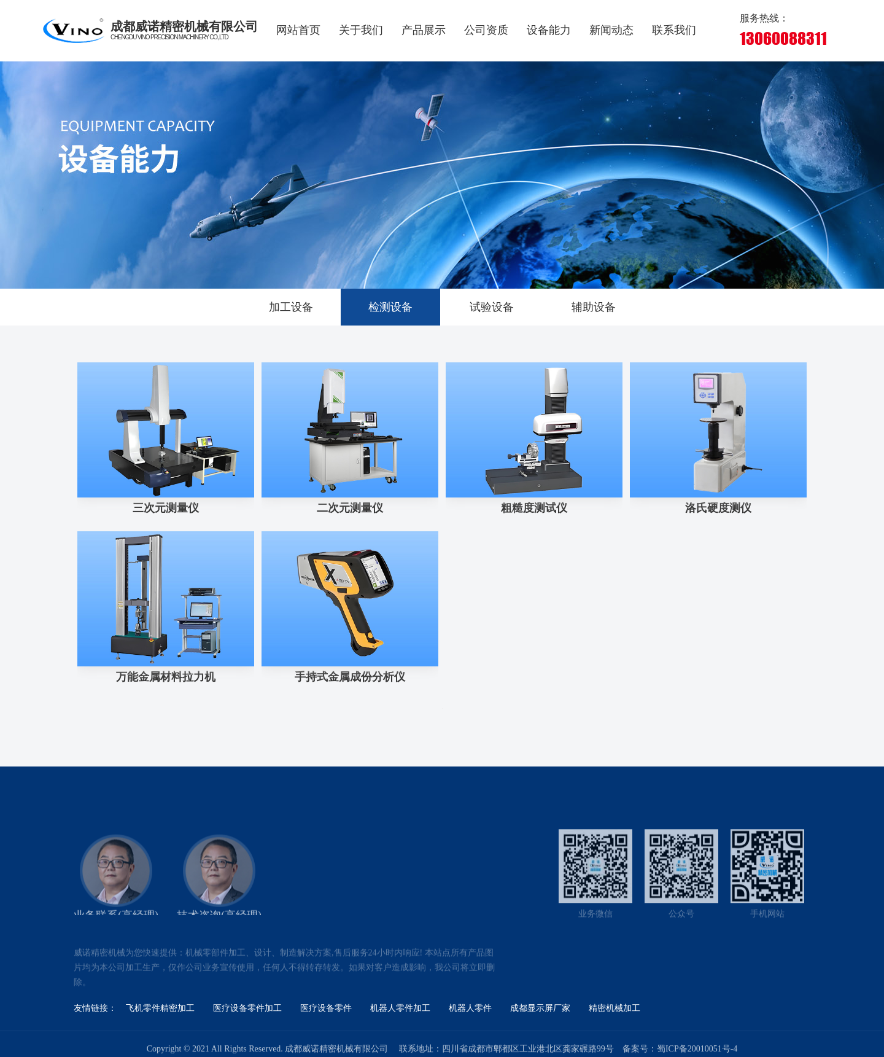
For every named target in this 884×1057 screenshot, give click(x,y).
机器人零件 (470, 1008)
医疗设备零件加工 (247, 1008)
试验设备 (492, 307)
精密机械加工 (614, 1008)
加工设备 (291, 307)
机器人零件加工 (400, 1008)
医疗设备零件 (326, 1008)
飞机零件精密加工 (160, 1008)
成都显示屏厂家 (540, 1008)
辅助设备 (594, 307)
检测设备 (390, 307)
